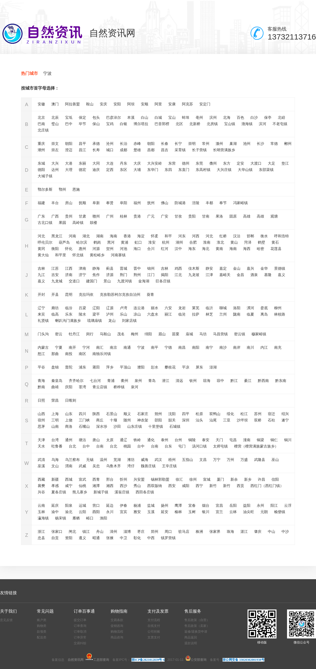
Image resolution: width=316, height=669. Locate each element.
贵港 (137, 216)
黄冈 (41, 249)
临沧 (182, 314)
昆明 (68, 294)
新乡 (247, 479)
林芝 (209, 314)
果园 (62, 222)
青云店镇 (99, 387)
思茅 (41, 426)
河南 (72, 236)
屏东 (199, 367)
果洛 (219, 216)
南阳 (195, 347)
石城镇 (174, 426)
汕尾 (213, 420)
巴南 (41, 124)
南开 (72, 347)
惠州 (82, 249)
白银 (123, 124)
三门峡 (84, 420)
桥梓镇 (119, 387)
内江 (264, 347)
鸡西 (178, 268)
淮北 (220, 242)
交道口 (74, 281)
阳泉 (68, 505)
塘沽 (82, 440)
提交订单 (80, 620)
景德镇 (279, 268)
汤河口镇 (199, 446)
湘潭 (96, 486)
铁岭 (137, 440)
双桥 (257, 420)
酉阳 (96, 512)
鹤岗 (97, 242)
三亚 (226, 420)
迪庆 (96, 170)
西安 (172, 486)
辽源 (109, 308)
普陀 (68, 367)
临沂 (209, 308)
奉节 (223, 203)
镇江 (86, 531)
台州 (178, 440)
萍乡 (109, 367)
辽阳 (96, 308)
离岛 (264, 314)
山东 (68, 414)
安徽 (41, 104)
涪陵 (195, 203)
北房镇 (212, 124)
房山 (68, 203)
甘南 (205, 216)
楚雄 (137, 150)
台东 (168, 446)
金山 (236, 268)
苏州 (257, 414)
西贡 (240, 486)
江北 (178, 275)
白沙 (254, 117)
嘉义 (281, 275)
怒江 (41, 354)
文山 (55, 466)
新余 (234, 479)
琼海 (206, 380)
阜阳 (123, 203)
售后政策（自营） (197, 620)
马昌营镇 (220, 334)
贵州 (68, 216)
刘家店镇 (129, 320)
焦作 (96, 275)
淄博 (127, 531)
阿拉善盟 (72, 104)
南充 (278, 347)
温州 (103, 460)
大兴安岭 (154, 163)
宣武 (82, 479)
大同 (96, 163)
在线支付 (153, 626)
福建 (41, 203)
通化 (151, 440)
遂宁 (285, 420)
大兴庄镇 (224, 170)
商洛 (68, 426)
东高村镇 (203, 170)
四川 (82, 414)
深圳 (185, 420)
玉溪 (151, 512)
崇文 (55, 143)
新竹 (213, 486)
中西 (151, 538)
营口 (96, 505)
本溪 (131, 117)
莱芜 (195, 308)
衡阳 (55, 249)
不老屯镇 (280, 124)
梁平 (96, 314)
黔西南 (263, 380)
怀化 (68, 249)
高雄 (246, 216)
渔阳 (103, 518)
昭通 (96, 538)
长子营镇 (199, 150)
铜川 (288, 440)
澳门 (55, 104)
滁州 (219, 143)
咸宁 (68, 486)
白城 (158, 117)
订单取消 (80, 631)
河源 (96, 249)
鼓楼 (93, 222)
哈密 (260, 249)
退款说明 (190, 643)
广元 (151, 216)
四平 (185, 414)
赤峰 (137, 143)
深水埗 (101, 426)
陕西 (96, 414)
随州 (127, 420)
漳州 (113, 531)
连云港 (139, 308)
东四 (168, 170)
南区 (82, 354)
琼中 (220, 380)
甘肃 (82, 216)
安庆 (103, 104)
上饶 (68, 420)
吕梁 (82, 308)
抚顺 (82, 203)
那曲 (55, 354)
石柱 (271, 420)
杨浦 (137, 505)
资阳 (68, 538)
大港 (68, 163)
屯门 (182, 446)
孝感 (55, 486)
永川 (109, 512)
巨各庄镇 (163, 281)
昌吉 (164, 150)
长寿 (96, 150)
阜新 (96, 203)
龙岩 (182, 308)
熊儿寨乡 (79, 492)
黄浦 (124, 242)
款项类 (41, 631)
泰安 (205, 440)
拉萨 (195, 314)
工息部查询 (97, 660)
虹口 (138, 242)
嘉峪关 (224, 275)
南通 (127, 347)
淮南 (206, 242)
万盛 (244, 460)
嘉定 (223, 268)
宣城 (206, 479)
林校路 (279, 314)
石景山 (111, 414)
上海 (55, 414)
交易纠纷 (80, 643)
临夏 (250, 314)
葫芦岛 (64, 242)
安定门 (204, 104)
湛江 (244, 531)
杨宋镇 (60, 518)
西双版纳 (154, 486)
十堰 (113, 420)
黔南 (41, 387)
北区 (179, 124)
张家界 (214, 531)
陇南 (236, 314)
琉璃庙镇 (94, 320)
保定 (82, 117)
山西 (41, 414)
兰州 (223, 314)
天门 (219, 440)
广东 (41, 216)
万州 (230, 460)
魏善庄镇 (148, 466)
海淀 (141, 236)
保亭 (267, 117)
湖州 (179, 242)
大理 (68, 170)
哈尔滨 (81, 242)
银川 (205, 512)
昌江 (82, 150)
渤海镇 (247, 124)
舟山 (99, 531)
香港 (127, 236)
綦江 (247, 380)
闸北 (72, 531)
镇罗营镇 (168, 538)
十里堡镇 (155, 426)
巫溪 (41, 466)
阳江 (274, 505)
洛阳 (236, 308)
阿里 (158, 104)
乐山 (123, 314)
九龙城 (56, 281)
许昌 (261, 479)
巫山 (275, 460)
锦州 (151, 268)
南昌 (182, 347)
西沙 (123, 486)
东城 (41, 163)
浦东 (82, 367)
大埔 (137, 170)
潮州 (41, 150)
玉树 (192, 512)
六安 (168, 308)
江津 (209, 275)
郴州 (288, 143)
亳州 (199, 117)
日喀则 (70, 400)
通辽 (123, 440)
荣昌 (55, 400)
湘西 (109, 486)
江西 (68, 268)
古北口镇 (45, 222)
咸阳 (185, 486)
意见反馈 (6, 620)
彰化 (137, 538)
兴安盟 (139, 479)
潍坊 (131, 460)
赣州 (96, 216)
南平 (154, 347)
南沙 (223, 347)
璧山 (55, 124)
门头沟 (43, 334)
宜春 (192, 505)
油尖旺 (248, 512)
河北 (41, 236)
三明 (55, 420)
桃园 (127, 446)
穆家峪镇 (258, 334)
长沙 (260, 143)
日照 (41, 400)
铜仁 (274, 440)
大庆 (137, 163)
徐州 (193, 479)
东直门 (183, 170)
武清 (41, 460)
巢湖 (233, 143)
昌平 (82, 143)
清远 (179, 380)
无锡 (89, 460)
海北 (205, 249)
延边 (109, 505)
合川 (151, 249)
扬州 (164, 505)
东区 (123, 170)
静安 (209, 268)
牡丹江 (74, 334)
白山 (144, 117)
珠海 (230, 531)
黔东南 (280, 380)
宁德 (168, 347)
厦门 (220, 479)
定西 (109, 170)
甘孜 (178, 216)
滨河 (262, 124)
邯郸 (250, 236)
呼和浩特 (281, 236)
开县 (55, 294)
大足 (271, 163)
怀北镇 (77, 255)
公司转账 (153, 631)
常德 (274, 143)
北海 (226, 117)
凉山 (137, 314)
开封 (41, 294)
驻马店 (183, 531)
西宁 (199, 486)
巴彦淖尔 (113, 117)
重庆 (41, 143)
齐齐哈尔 (76, 380)
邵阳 (158, 420)
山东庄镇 (134, 426)
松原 (199, 414)
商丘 (99, 420)
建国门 (91, 281)
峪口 (89, 518)
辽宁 (41, 308)
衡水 (264, 236)
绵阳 (148, 334)
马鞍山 (105, 334)
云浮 (288, 505)
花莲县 (276, 249)
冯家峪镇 (240, 203)
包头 (96, 117)
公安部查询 (198, 660)
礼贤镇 (43, 320)
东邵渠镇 (266, 170)
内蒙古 (43, 347)
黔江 (234, 380)
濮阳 (141, 367)
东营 (172, 163)
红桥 (223, 236)
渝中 (55, 512)
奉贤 (109, 203)
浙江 (41, 531)
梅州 (134, 334)
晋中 (137, 268)
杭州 (165, 242)
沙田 (117, 426)
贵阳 (192, 216)
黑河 (111, 242)
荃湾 (82, 387)
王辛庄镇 (169, 466)
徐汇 (179, 479)
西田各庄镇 (145, 492)
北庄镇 (43, 130)
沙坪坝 (242, 420)
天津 (41, 440)
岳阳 (233, 505)
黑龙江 (56, 236)
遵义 (82, 538)
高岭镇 (77, 222)
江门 (151, 275)
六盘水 (152, 314)
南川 (250, 347)
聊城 (223, 308)
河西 (195, 236)
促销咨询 (117, 626)
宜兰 (219, 512)
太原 (109, 440)
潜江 (165, 380)
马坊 (203, 334)
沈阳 (172, 414)
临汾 (68, 308)
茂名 (121, 334)
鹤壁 (261, 242)
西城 (68, 479)
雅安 (137, 512)
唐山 (96, 440)
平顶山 (125, 367)
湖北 (86, 236)
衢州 (124, 380)
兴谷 (41, 492)
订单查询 (80, 626)
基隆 (267, 275)
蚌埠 (185, 117)
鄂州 (62, 189)
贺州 (109, 249)
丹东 (123, 163)
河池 (123, 249)
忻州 (123, 479)
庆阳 (68, 387)
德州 (185, 163)
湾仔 (131, 466)
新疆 (55, 479)
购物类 (41, 626)
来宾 (41, 314)
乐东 (68, 314)
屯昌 (233, 440)
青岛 (152, 380)
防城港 (180, 203)
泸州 (109, 314)
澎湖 (213, 367)
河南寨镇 (118, 255)
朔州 (158, 414)
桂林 (123, 216)
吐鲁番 (56, 446)
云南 (41, 505)
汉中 (178, 249)
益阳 (246, 505)
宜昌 (219, 505)
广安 (164, 216)
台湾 (55, 440)
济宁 (82, 275)
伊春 (123, 505)
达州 (55, 170)
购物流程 (117, 631)
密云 (58, 334)
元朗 (264, 512)
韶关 (172, 420)
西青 (96, 479)
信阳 (275, 479)
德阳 (41, 170)
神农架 (142, 420)
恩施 (76, 189)
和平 (168, 236)
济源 (109, 275)
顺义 (127, 414)
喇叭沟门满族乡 (68, 320)
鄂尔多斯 (45, 189)
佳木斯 (193, 268)
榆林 (178, 512)
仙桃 (82, 486)
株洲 (199, 531)
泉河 (134, 387)
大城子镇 (45, 176)
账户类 (41, 620)
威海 (144, 460)
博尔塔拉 (141, 124)
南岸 (236, 347)
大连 (109, 163)
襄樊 (41, 486)
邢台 (109, 479)
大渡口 (255, 163)
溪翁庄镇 (122, 492)
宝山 (172, 117)
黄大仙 (43, 255)
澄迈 (68, 150)
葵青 (150, 294)
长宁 (178, 143)
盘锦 (55, 367)
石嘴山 (84, 426)
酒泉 (254, 275)
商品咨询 (117, 637)
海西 (246, 249)
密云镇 (239, 334)
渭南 (68, 466)
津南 (82, 268)
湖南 (99, 236)
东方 (226, 163)
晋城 (123, 268)
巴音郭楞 (162, 124)
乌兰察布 (72, 460)
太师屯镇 (220, 446)
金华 (264, 268)
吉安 (55, 275)
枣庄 (141, 531)
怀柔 (154, 236)
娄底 (264, 308)
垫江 (285, 163)
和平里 (60, 255)
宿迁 (271, 414)
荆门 (123, 275)
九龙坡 (193, 275)
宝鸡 (109, 124)
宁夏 (58, 347)
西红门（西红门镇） (267, 486)
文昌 (203, 460)
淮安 (152, 242)
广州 (109, 216)
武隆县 (259, 460)
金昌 (240, 275)
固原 (233, 216)
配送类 (41, 637)
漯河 (250, 308)
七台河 (95, 380)
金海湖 (143, 281)
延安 (164, 512)
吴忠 (96, 466)
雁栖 (76, 518)
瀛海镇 (43, 518)
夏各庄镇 (58, 492)
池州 (246, 143)
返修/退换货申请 (195, 631)
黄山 (234, 242)
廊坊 (55, 308)
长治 (123, 143)
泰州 (164, 440)
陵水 (82, 314)
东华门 (152, 170)
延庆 (55, 505)
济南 (68, 275)
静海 (96, 268)
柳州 (278, 308)
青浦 (111, 380)
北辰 (55, 117)
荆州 (137, 275)
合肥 (193, 242)
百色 (240, 117)
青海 (41, 380)
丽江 (168, 314)
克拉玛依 (86, 294)
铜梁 (260, 440)
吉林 (41, 268)
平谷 (41, 367)
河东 (182, 236)
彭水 (154, 367)
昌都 (151, 150)
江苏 (55, 268)
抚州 (151, 203)
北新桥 (194, 124)
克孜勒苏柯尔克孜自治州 (120, 294)
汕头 (199, 420)
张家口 (56, 531)
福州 (137, 203)
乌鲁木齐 (113, 466)
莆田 (96, 367)
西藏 (41, 479)
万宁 (216, 460)
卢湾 (123, 308)
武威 (82, 466)
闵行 (89, 334)
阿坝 (131, 104)
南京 (113, 347)
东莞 (199, 163)
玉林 (41, 512)
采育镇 (180, 150)
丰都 (209, 203)
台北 (72, 446)
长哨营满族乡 (224, 150)
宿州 (41, 420)
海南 (113, 236)
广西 (55, 216)
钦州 (193, 380)
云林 (233, 512)
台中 (86, 446)
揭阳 (164, 275)
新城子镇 (100, 492)
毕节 (82, 124)
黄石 (275, 242)
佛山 (164, 203)
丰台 (55, 203)
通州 (68, 440)
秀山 (137, 486)
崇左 (55, 150)
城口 (109, 150)
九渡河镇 (124, 281)
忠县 (41, 538)
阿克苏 (187, 104)
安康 (172, 104)
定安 (240, 163)
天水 (41, 446)
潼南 (246, 440)
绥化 (230, 414)
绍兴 (285, 414)
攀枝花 (170, 367)
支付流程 (153, 620)
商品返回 (190, 637)
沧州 (109, 143)
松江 (244, 414)
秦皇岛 (56, 380)
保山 (96, 124)
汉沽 (236, 236)
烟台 (205, 505)
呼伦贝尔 (45, 242)
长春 (164, 143)
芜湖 (117, 460)
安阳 (117, 104)
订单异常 (80, 637)
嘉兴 (250, 268)
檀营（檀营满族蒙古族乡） (256, 446)
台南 (99, 446)
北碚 (281, 117)
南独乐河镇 (101, 354)
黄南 (219, 249)
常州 (205, 143)
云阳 (82, 512)
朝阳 (68, 143)
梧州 (172, 460)
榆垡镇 (279, 512)
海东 (192, 249)
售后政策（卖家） (197, 626)
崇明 (192, 143)
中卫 (123, 538)
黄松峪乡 (97, 255)
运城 (82, 505)
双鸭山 (214, 414)
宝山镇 (229, 124)
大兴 (55, 163)
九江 (41, 275)
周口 (168, 531)
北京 (41, 117)
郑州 (154, 531)
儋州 (213, 163)
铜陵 (192, 440)
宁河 (86, 347)
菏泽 (247, 242)
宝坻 (68, 117)
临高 (55, 314)
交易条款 (117, 620)
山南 (55, 426)
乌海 (55, 460)
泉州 (138, 380)
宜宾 (123, 512)
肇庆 (257, 531)
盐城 (151, 505)
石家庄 (142, 414)
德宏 (82, 170)
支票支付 (153, 637)
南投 (68, 354)
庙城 (189, 334)
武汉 (158, 460)
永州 (260, 505)
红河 (164, 249)
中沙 (285, 531)
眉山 (162, 334)
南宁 (209, 347)
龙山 (112, 320)
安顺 (144, 104)
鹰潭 (178, 505)
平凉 (185, 367)
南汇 (99, 347)
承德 (96, 143)
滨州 (213, 117)
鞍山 (89, 104)
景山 (107, 281)
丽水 (154, 308)
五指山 (187, 460)
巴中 (68, 124)
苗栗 (175, 334)
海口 (137, 249)
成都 (123, 150)
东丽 (82, 163)
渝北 (68, 512)
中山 (271, 531)
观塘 (274, 216)
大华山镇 (245, 170)
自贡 (55, 538)
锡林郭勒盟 (160, 479)
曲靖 (55, 387)
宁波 (47, 73)
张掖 (109, 538)
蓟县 (109, 268)
